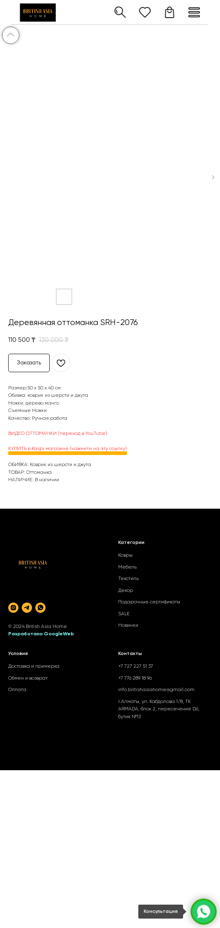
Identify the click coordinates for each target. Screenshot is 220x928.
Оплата (17, 689)
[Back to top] (10, 35)
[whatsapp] (40, 608)
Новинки (128, 625)
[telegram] (27, 608)
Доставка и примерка (34, 666)
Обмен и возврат (28, 678)
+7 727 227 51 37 (135, 666)
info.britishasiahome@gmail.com (156, 689)
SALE (124, 614)
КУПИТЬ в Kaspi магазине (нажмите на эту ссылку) (67, 448)
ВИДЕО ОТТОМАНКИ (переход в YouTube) (57, 433)
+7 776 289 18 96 (135, 678)
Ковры (125, 555)
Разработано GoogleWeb (41, 634)
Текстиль (128, 578)
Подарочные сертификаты (149, 602)
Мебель (127, 567)
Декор (125, 590)
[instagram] (13, 608)
